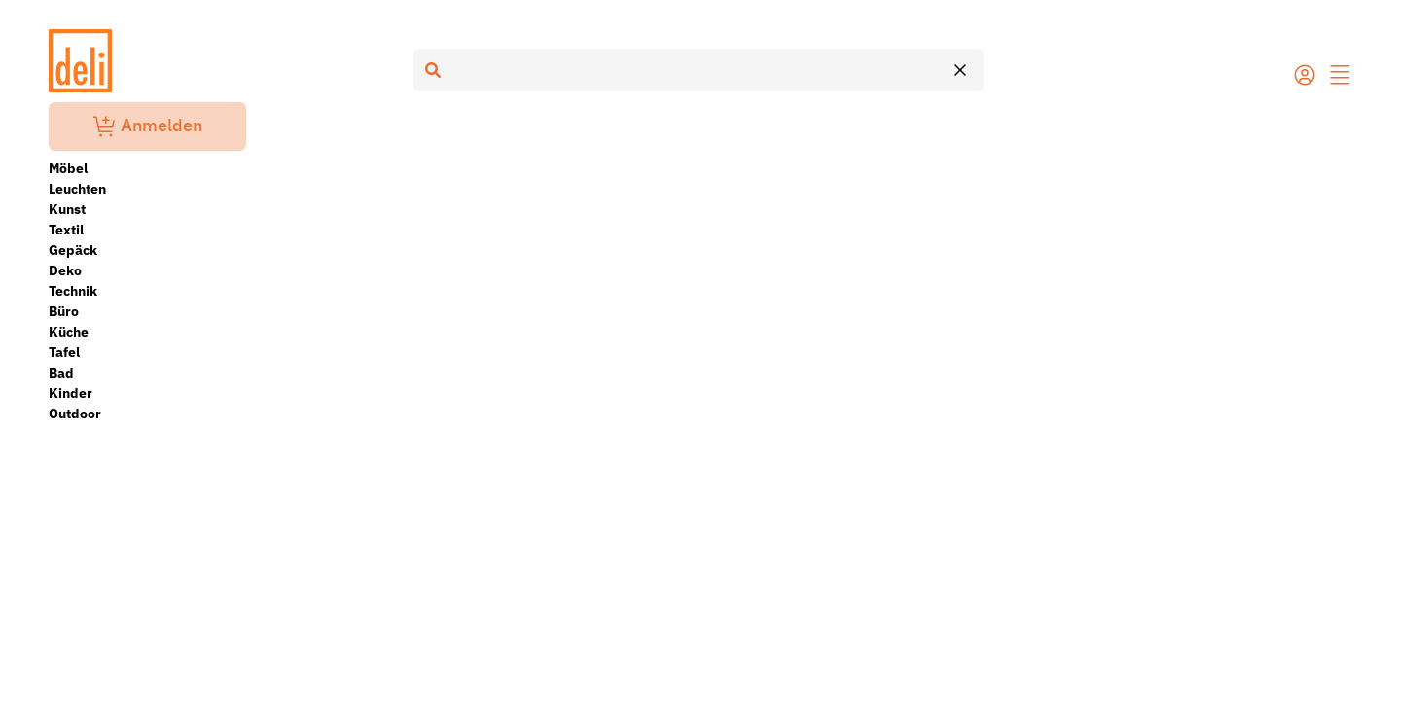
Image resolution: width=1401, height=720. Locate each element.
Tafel (64, 352)
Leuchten (77, 189)
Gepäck (73, 250)
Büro (64, 311)
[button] (1340, 76)
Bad (61, 372)
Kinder (70, 393)
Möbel (68, 168)
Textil (66, 229)
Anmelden (147, 126)
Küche (69, 332)
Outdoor (75, 413)
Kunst (67, 209)
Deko (65, 270)
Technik (73, 291)
